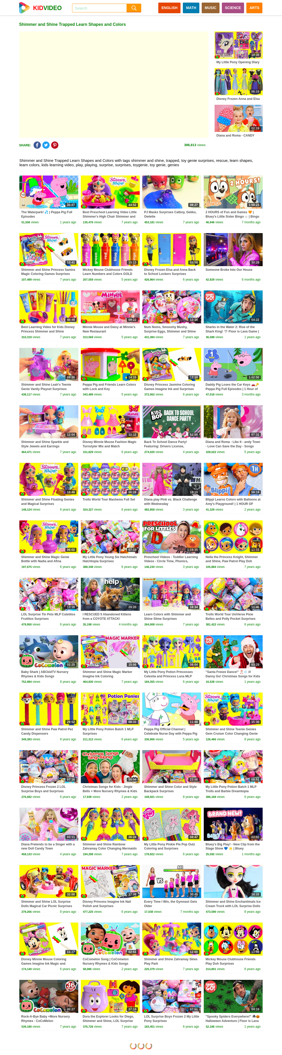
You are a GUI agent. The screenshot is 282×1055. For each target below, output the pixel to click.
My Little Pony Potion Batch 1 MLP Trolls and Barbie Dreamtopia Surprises (231, 791)
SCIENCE (233, 8)
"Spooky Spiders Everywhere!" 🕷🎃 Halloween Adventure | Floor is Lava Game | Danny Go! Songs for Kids (233, 1021)
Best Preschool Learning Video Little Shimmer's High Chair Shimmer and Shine (110, 216)
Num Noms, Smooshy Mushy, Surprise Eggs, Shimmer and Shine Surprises (170, 331)
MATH (191, 8)
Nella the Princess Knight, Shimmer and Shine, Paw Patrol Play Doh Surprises (232, 561)
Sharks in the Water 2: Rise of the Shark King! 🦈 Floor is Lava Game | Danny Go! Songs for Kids (232, 331)
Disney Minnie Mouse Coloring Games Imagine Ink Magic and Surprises (43, 963)
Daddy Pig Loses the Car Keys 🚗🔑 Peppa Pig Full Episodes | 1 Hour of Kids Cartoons (232, 389)
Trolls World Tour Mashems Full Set (109, 499)
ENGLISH (169, 8)
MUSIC (210, 8)
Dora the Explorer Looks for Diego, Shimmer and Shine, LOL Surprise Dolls (108, 1021)
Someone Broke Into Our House (229, 270)
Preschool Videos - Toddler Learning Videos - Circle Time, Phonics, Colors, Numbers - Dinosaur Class (171, 561)
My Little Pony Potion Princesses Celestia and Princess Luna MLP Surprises (168, 676)
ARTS (254, 8)
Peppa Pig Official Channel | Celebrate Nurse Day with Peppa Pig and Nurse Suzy (170, 733)
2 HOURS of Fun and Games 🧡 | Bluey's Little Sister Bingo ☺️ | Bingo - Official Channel (232, 216)
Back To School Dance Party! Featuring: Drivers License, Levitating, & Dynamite (165, 446)
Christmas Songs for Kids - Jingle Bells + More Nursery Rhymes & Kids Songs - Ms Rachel (110, 791)
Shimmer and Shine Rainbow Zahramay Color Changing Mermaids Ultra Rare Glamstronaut (110, 849)
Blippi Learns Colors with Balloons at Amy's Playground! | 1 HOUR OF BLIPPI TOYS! (233, 504)
